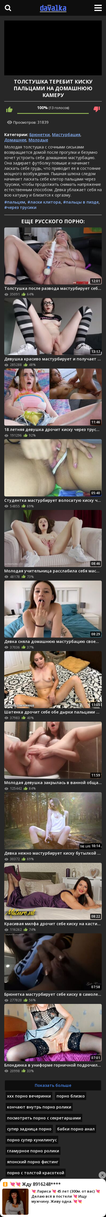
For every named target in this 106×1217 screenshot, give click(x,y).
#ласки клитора (44, 202)
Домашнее (15, 140)
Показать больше (53, 1085)
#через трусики (20, 207)
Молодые (38, 140)
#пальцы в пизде (81, 202)
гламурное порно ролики (33, 1150)
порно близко (71, 1096)
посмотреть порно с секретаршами (44, 1118)
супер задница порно (29, 1129)
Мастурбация (66, 134)
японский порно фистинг (32, 1161)
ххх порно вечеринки (29, 1096)
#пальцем (14, 202)
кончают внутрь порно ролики (39, 1107)
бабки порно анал (76, 1129)
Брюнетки (39, 134)
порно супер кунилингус (32, 1140)
